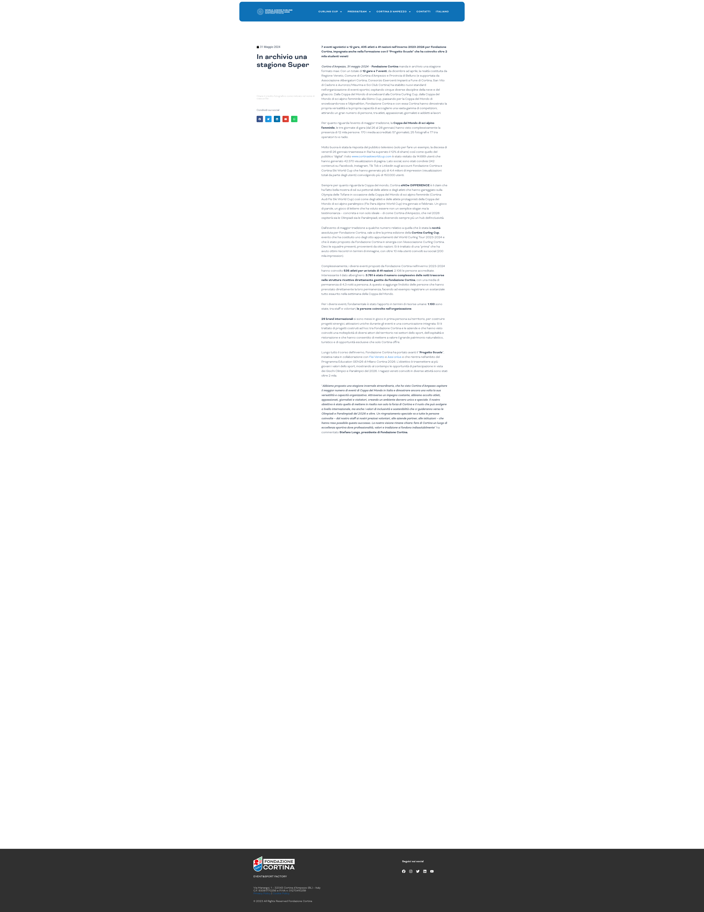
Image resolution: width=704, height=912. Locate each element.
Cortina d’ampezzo (393, 12)
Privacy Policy (262, 893)
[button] (260, 119)
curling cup (330, 12)
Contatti (423, 11)
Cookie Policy (281, 893)
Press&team (359, 12)
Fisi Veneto (376, 357)
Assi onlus (394, 357)
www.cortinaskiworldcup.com (371, 156)
